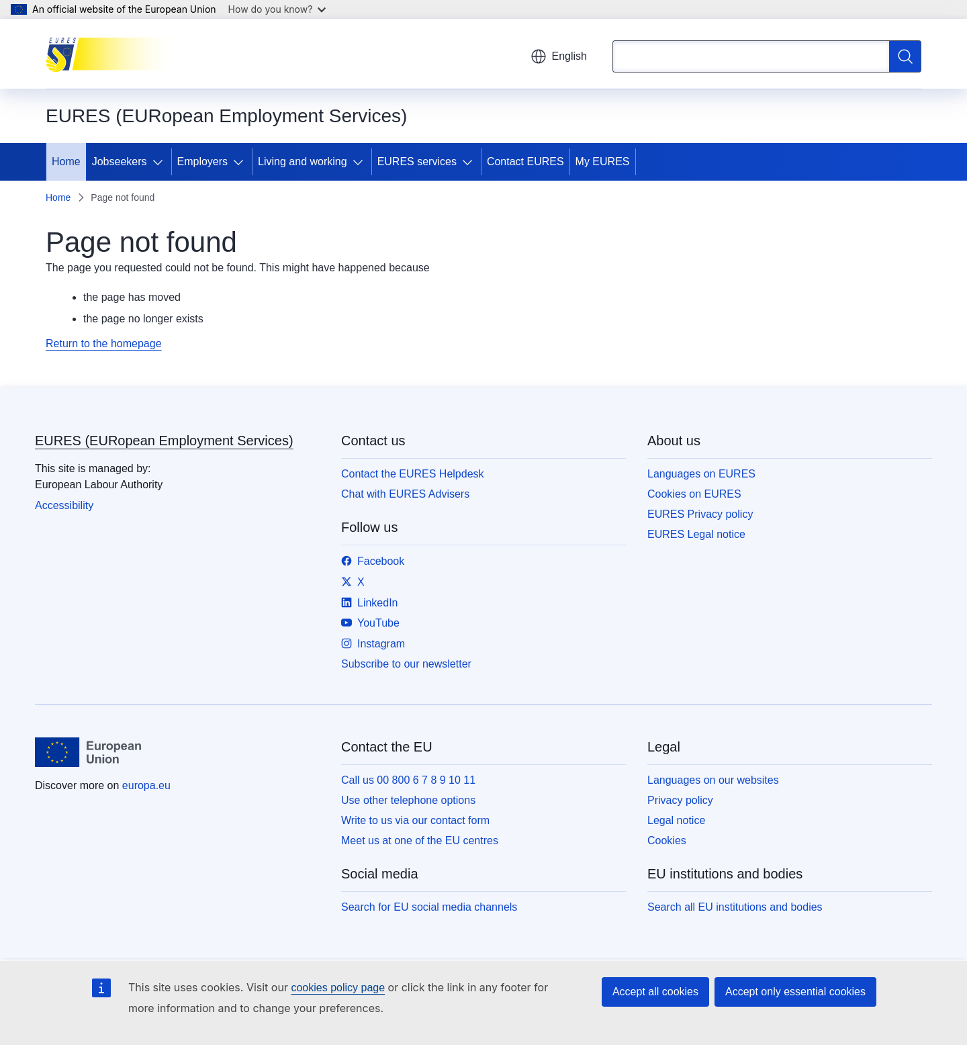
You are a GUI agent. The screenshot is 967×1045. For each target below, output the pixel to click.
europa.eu (146, 785)
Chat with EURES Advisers (405, 494)
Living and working (302, 161)
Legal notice (676, 820)
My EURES (602, 161)
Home (66, 161)
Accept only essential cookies (795, 991)
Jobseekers (119, 161)
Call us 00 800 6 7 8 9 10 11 (408, 780)
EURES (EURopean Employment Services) (164, 440)
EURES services (417, 161)
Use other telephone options (408, 800)
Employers (202, 161)
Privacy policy (680, 800)
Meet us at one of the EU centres (419, 840)
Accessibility (64, 505)
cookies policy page (338, 987)
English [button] (559, 56)
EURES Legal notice (696, 534)
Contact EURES (525, 161)
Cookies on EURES (694, 494)
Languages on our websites (713, 780)
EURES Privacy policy (700, 514)
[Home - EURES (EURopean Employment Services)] (113, 54)
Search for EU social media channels (429, 907)
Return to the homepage (104, 343)
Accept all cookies (655, 991)
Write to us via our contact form (415, 820)
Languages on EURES (701, 474)
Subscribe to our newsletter (406, 664)
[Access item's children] (160, 162)
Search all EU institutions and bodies (735, 907)
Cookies (666, 840)
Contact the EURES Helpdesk (412, 474)
